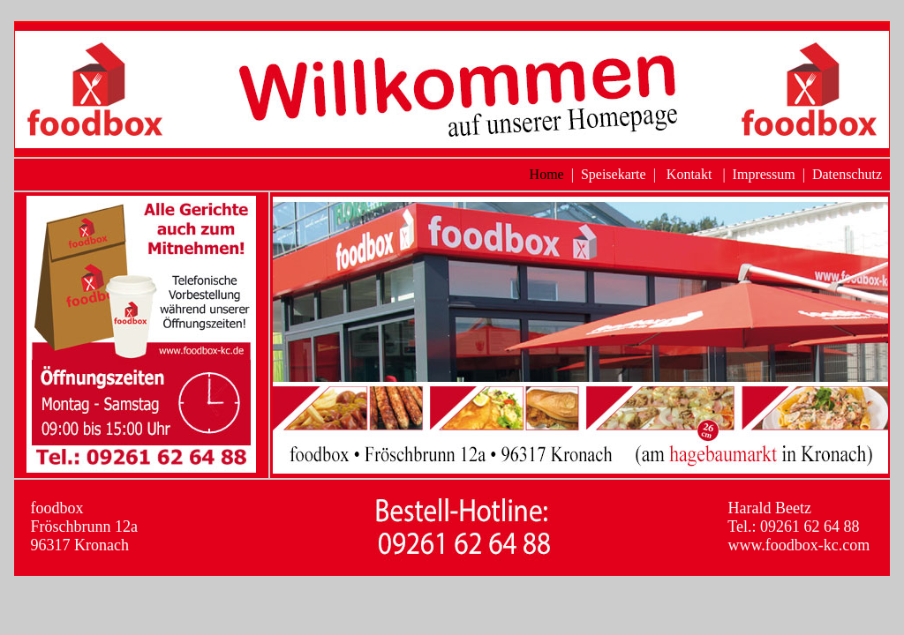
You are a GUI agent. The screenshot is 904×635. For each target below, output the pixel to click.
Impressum (764, 174)
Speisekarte (613, 174)
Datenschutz (847, 174)
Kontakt (689, 174)
